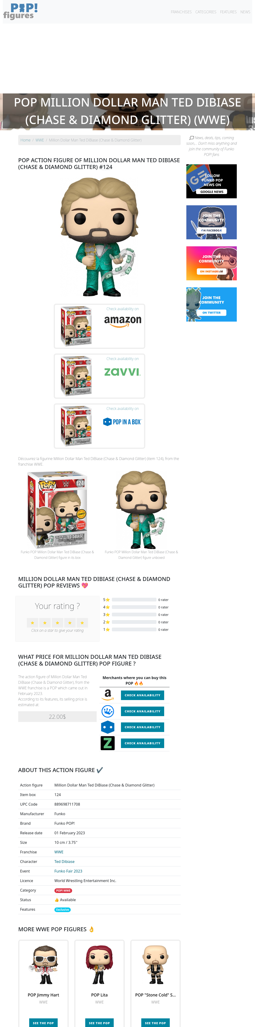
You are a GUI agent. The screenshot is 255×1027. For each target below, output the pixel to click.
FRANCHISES (181, 11)
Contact (142, 1020)
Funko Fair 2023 (68, 799)
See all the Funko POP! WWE (100, 973)
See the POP (43, 951)
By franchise (124, 1011)
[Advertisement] (127, 58)
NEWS (245, 11)
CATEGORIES (205, 11)
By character (148, 1011)
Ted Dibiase (64, 790)
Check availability (142, 624)
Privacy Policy (185, 1020)
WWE (59, 780)
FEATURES (228, 11)
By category (171, 1011)
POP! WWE (63, 819)
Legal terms (161, 1020)
